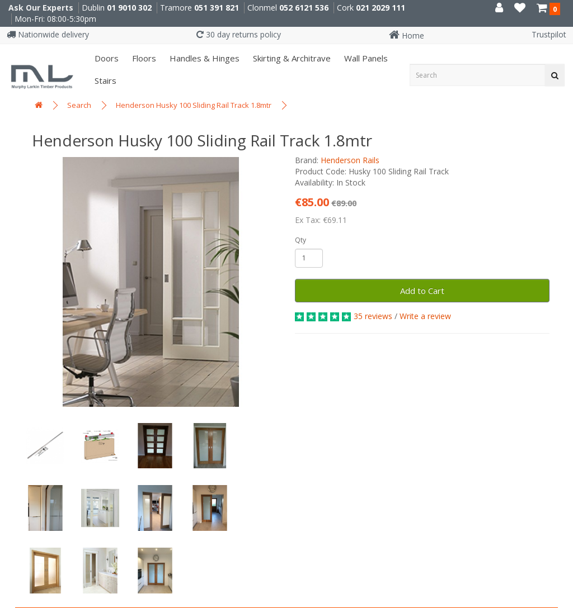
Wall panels (365, 58)
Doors (105, 58)
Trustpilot (549, 34)
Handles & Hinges (203, 58)
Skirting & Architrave (291, 58)
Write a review (425, 316)
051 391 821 (216, 7)
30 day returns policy (238, 34)
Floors (143, 58)
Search (79, 105)
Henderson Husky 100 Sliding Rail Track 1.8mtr (193, 105)
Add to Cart (422, 290)
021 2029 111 (380, 7)
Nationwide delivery (48, 34)
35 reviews (373, 316)
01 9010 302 (129, 7)
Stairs (104, 80)
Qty (300, 240)
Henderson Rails (350, 160)
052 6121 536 (303, 7)
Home (406, 35)
